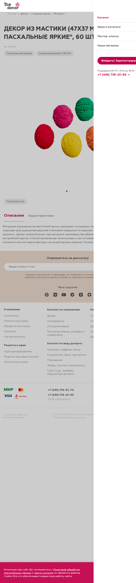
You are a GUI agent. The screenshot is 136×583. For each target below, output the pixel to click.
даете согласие (43, 573)
